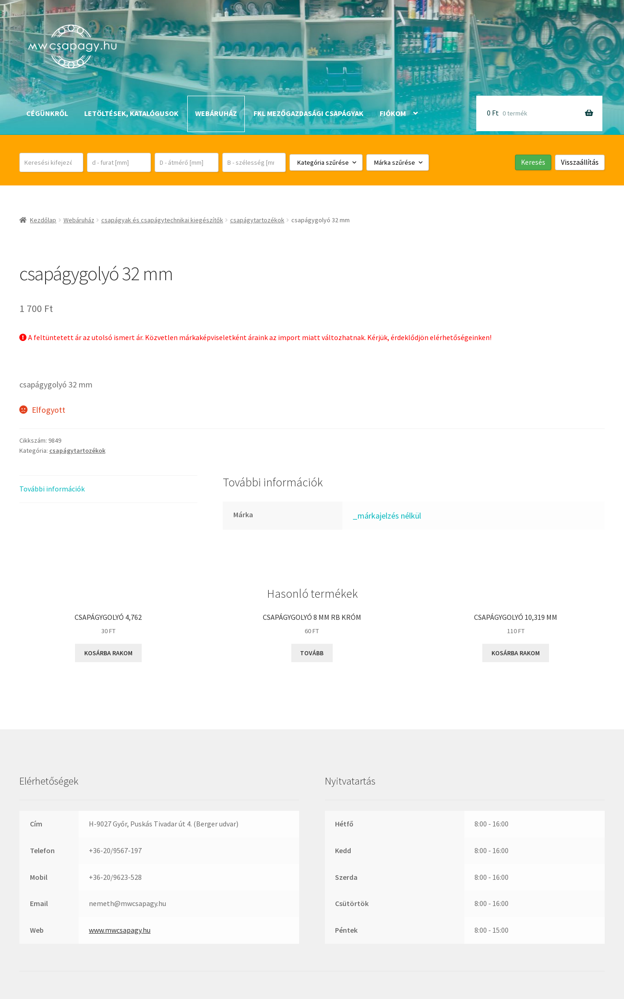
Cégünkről (47, 113)
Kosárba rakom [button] (108, 653)
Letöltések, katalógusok (131, 113)
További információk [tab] (52, 488)
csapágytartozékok (257, 220)
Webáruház (216, 113)
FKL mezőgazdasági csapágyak (309, 113)
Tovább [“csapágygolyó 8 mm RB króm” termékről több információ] (312, 653)
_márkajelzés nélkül (386, 515)
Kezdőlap (43, 220)
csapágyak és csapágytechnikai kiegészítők (162, 220)
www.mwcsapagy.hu (119, 930)
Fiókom (393, 113)
